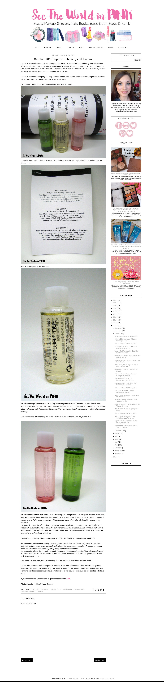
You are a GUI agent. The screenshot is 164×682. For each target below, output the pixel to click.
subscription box (28, 591)
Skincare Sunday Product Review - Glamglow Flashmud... (126, 375)
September (118, 431)
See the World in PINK (75, 679)
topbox (40, 591)
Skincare (71, 47)
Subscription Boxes (95, 47)
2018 (115, 317)
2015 (115, 325)
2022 (115, 306)
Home (36, 47)
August (117, 433)
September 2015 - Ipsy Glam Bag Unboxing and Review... (125, 384)
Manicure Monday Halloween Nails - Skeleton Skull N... (126, 400)
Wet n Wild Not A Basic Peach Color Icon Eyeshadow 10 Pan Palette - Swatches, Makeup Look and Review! (126, 210)
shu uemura (79, 589)
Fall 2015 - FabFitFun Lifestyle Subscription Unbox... (124, 391)
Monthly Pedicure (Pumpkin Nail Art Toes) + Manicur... (126, 426)
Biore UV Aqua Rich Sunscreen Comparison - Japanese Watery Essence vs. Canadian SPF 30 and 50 (126, 246)
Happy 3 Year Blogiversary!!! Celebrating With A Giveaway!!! (126, 174)
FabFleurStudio (107, 679)
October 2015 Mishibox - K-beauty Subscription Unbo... (126, 340)
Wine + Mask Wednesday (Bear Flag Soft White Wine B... (126, 352)
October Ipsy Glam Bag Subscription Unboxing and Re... (126, 365)
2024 (115, 300)
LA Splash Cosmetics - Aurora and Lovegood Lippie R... (126, 347)
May (116, 442)
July (116, 436)
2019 (115, 314)
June (116, 439)
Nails (81, 47)
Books (110, 47)
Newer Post (27, 660)
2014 (115, 457)
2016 (115, 323)
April (116, 445)
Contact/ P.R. (123, 47)
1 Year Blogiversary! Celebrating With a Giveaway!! (126, 282)
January (118, 453)
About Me (47, 47)
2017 (115, 320)
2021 (115, 308)
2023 (115, 303)
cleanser (68, 589)
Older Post (100, 660)
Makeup (59, 47)
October (118, 334)
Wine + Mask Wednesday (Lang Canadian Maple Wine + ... (125, 417)
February (118, 450)
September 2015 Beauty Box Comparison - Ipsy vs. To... (124, 379)
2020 (115, 311)
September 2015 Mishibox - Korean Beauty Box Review (126, 421)
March (117, 448)
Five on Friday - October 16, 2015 (125, 413)
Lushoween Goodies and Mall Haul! (126, 336)
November (118, 331)
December (118, 328)
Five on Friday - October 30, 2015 (125, 344)
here (68, 579)
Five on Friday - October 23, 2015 (125, 388)
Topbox (78, 161)
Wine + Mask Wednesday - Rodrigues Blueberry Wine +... (127, 396)
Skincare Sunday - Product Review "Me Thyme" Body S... (127, 405)
